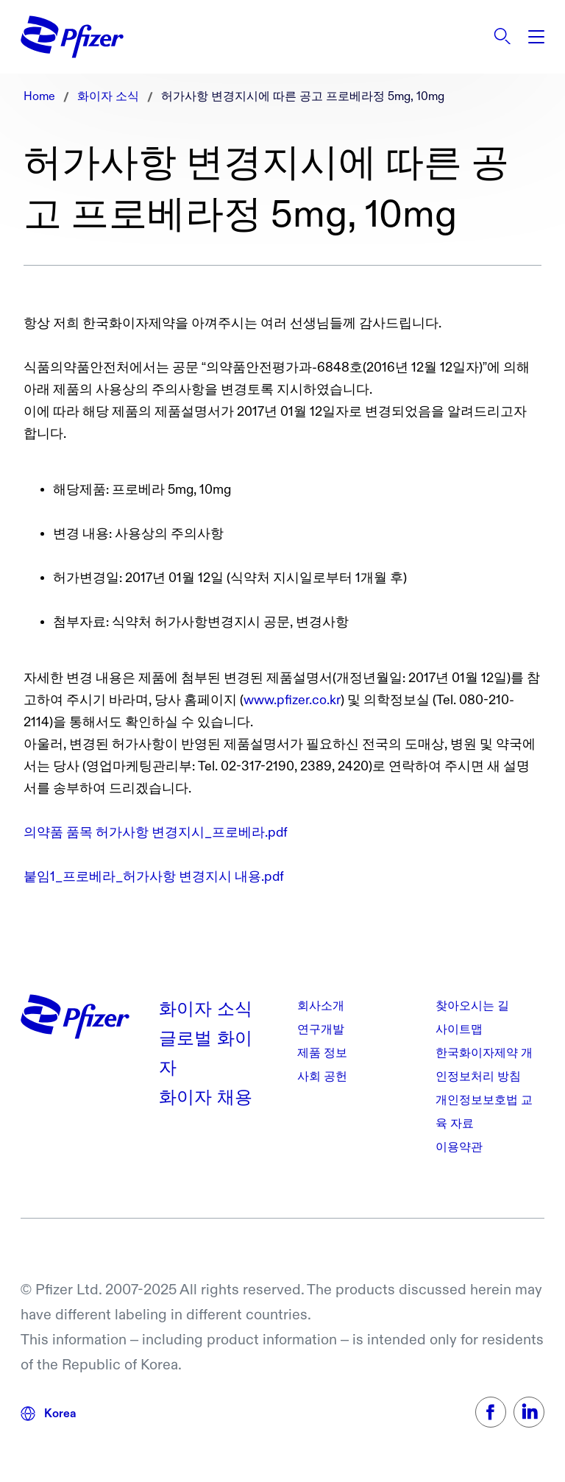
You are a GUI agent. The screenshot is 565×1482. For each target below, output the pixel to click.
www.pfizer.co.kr (292, 700)
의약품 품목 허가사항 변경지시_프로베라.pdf (156, 832)
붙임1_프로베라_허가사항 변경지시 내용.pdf (154, 876)
